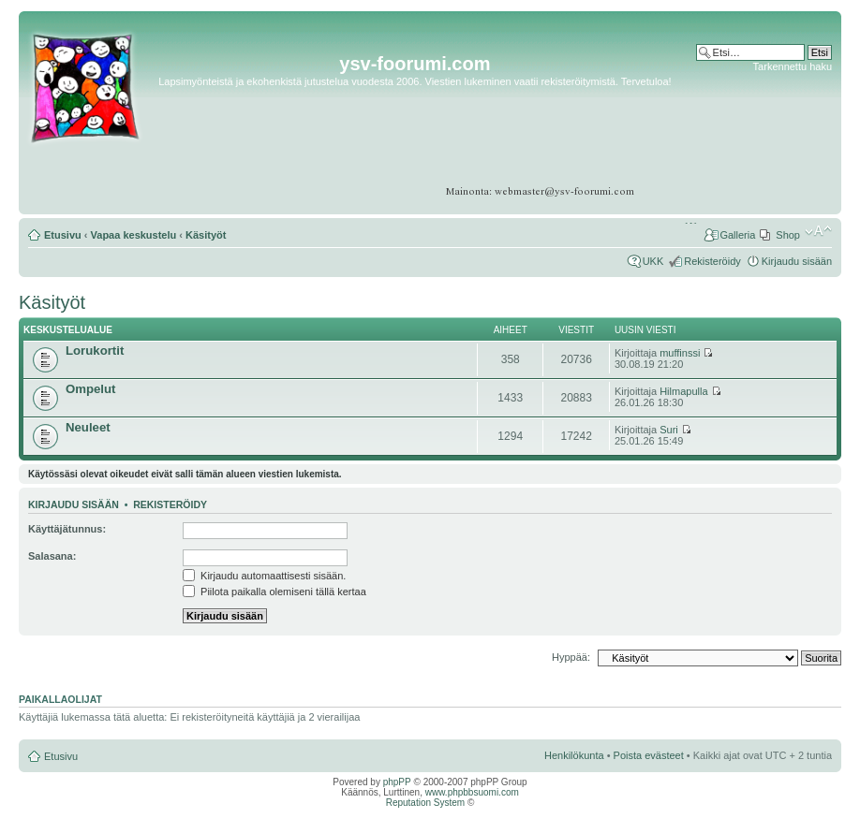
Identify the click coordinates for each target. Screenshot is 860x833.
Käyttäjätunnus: (67, 528)
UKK (653, 261)
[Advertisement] (759, 130)
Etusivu (63, 235)
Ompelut (90, 389)
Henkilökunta (574, 755)
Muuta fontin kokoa (818, 231)
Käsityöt (205, 235)
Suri (669, 429)
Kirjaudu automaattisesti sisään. (264, 575)
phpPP (397, 782)
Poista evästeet (649, 755)
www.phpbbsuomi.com (472, 792)
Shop (788, 235)
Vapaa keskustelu (134, 235)
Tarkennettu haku (792, 66)
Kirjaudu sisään (797, 261)
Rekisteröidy (712, 261)
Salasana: (52, 556)
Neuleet (88, 427)
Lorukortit (95, 350)
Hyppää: (571, 657)
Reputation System (426, 802)
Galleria (737, 235)
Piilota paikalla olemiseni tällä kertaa (274, 591)
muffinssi (680, 352)
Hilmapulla (683, 391)
